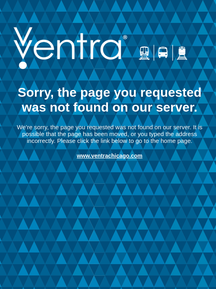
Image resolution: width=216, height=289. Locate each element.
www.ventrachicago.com (110, 156)
